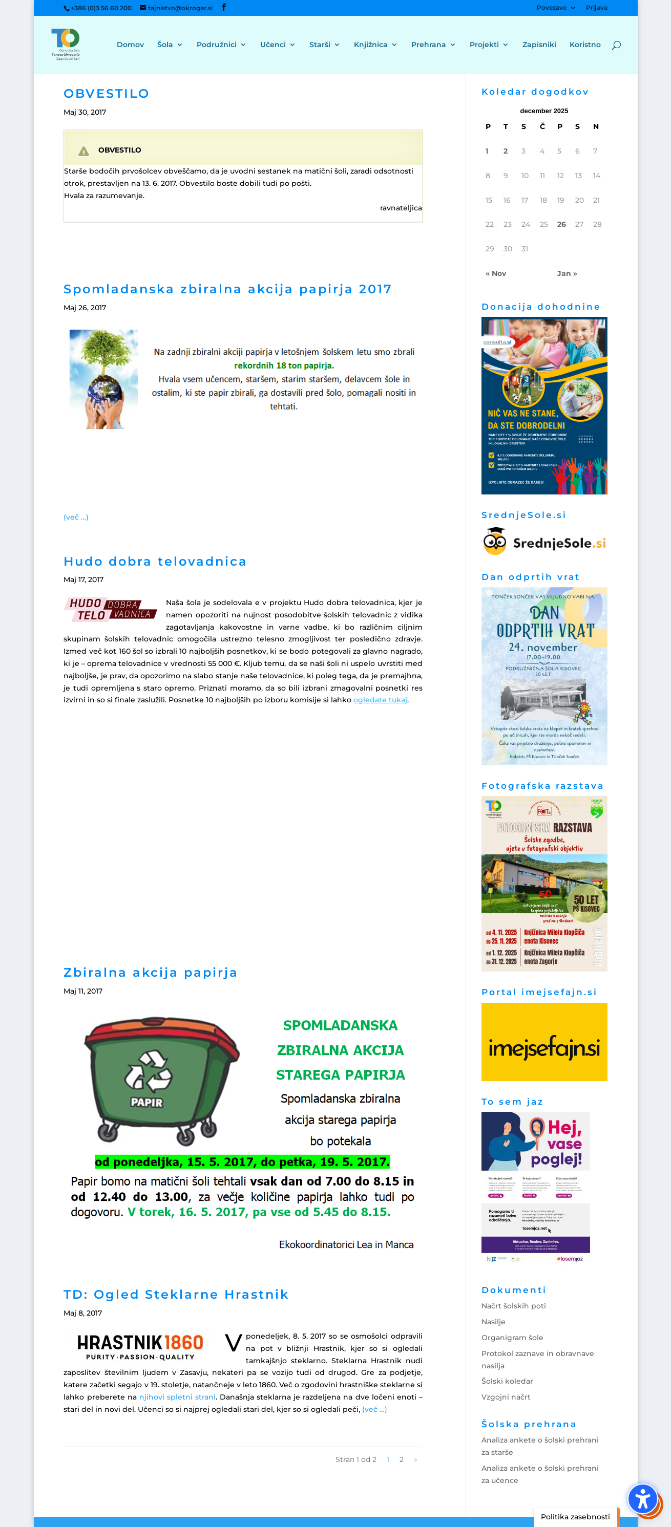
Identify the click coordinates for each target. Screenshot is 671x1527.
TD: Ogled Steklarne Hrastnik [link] (176, 1294)
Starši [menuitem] (319, 45)
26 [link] (561, 224)
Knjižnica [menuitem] (371, 45)
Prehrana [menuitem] (428, 45)
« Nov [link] (496, 273)
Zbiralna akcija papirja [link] (151, 972)
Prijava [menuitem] (596, 8)
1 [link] (487, 151)
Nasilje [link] (493, 1321)
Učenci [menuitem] (273, 45)
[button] (642, 1498)
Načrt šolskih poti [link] (513, 1305)
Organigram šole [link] (512, 1337)
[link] (74, 44)
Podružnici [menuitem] (217, 45)
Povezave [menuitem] (552, 8)
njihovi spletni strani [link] (177, 1397)
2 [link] (402, 1459)
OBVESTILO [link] (107, 93)
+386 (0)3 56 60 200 (101, 8)
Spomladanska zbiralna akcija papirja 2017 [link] (228, 289)
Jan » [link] (567, 273)
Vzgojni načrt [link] (506, 1397)
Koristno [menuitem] (585, 45)
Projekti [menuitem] (484, 45)
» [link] (415, 1459)
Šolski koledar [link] (507, 1381)
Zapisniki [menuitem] (539, 45)
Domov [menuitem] (130, 45)
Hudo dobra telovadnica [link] (156, 561)
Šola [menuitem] (165, 45)
